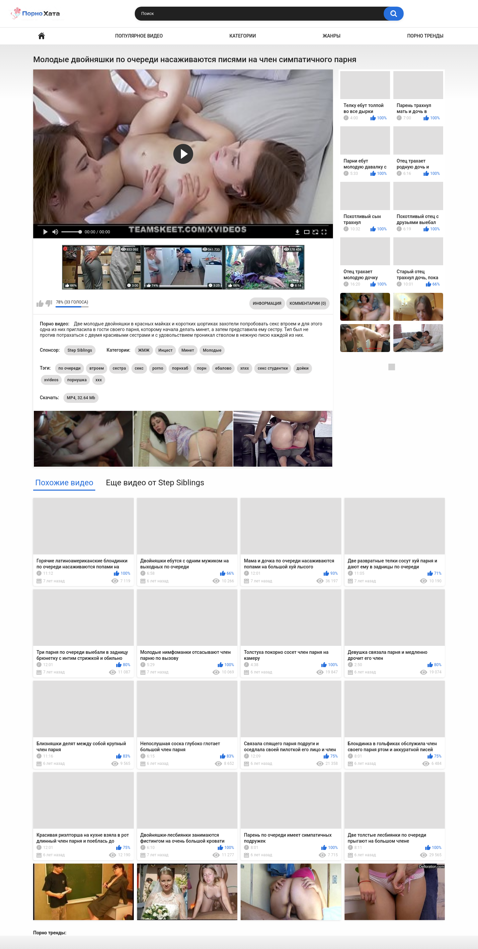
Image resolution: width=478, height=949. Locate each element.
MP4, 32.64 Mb (81, 398)
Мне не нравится (48, 303)
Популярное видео (139, 36)
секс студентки (273, 368)
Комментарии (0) (308, 303)
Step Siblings (79, 350)
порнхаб (180, 368)
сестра (119, 368)
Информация (267, 303)
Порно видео (41, 36)
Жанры (332, 36)
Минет (188, 350)
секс (139, 368)
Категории (242, 36)
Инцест (165, 350)
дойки (303, 368)
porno (157, 368)
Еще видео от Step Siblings (155, 482)
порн (201, 368)
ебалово (223, 368)
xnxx (244, 368)
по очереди (69, 368)
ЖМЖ (143, 350)
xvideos (51, 380)
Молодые (212, 350)
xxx (99, 380)
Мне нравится (40, 303)
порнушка (77, 380)
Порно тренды (425, 36)
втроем (96, 368)
